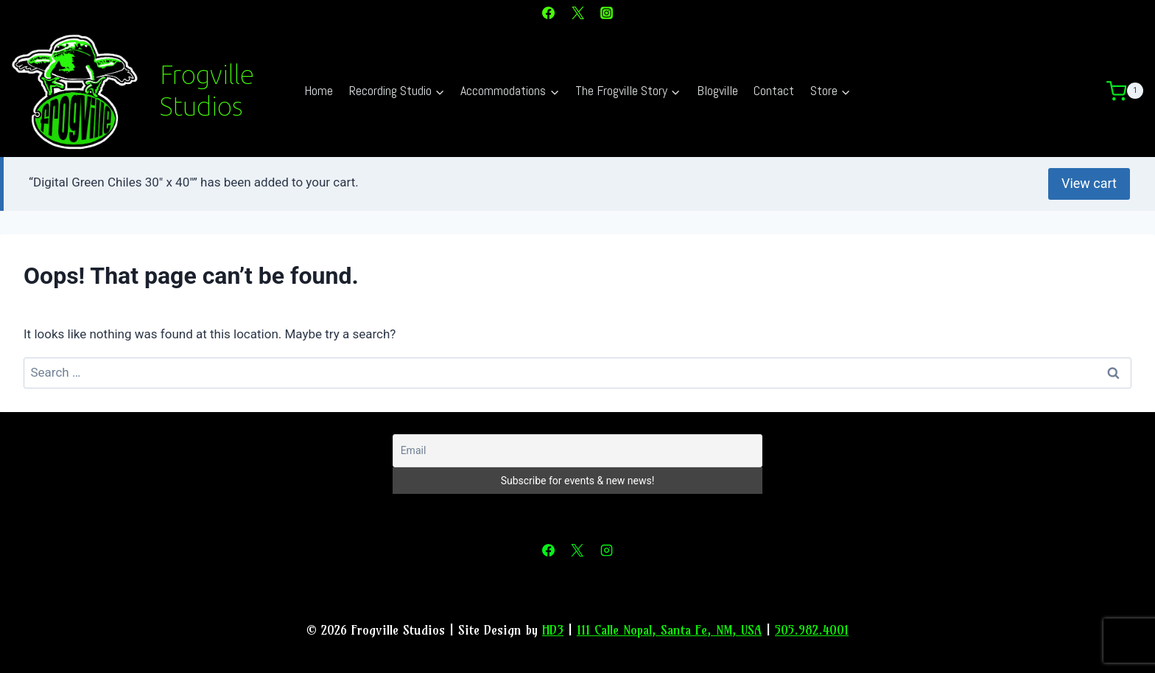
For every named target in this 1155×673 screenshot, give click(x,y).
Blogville (717, 90)
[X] (577, 12)
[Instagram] (606, 12)
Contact (774, 90)
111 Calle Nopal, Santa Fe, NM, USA (669, 628)
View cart (1089, 182)
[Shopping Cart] (1130, 91)
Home (318, 90)
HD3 (553, 628)
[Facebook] (548, 12)
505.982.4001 (812, 628)
